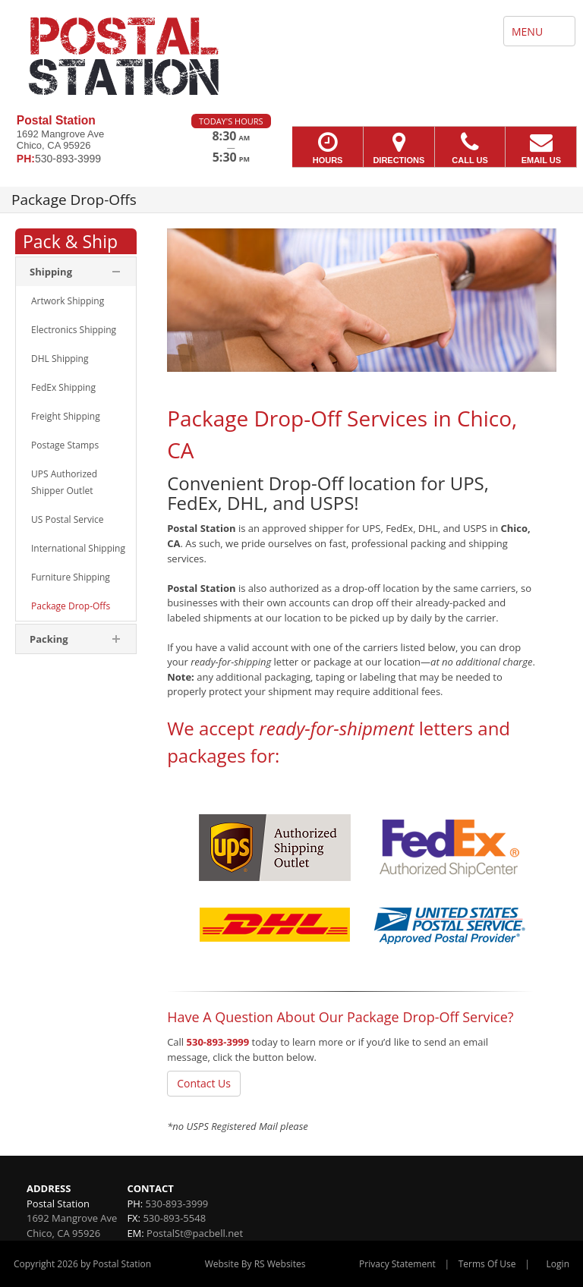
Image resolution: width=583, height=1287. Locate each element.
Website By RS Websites (255, 1263)
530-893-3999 (218, 1042)
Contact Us (204, 1083)
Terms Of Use (487, 1263)
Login (558, 1263)
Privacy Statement (397, 1263)
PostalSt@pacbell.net (195, 1233)
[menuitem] (76, 301)
